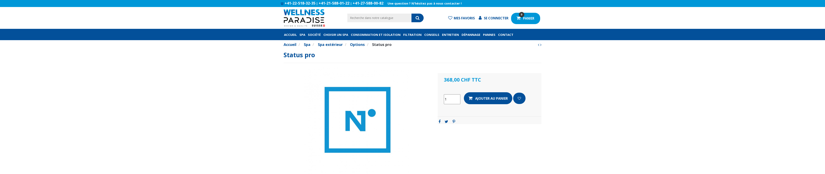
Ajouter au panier (488, 98)
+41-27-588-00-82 (368, 3)
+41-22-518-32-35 (300, 3)
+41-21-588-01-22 (334, 3)
